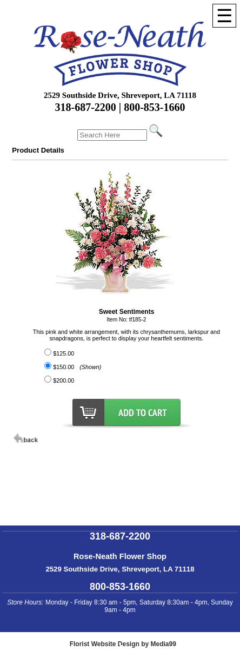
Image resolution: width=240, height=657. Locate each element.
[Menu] (224, 15)
